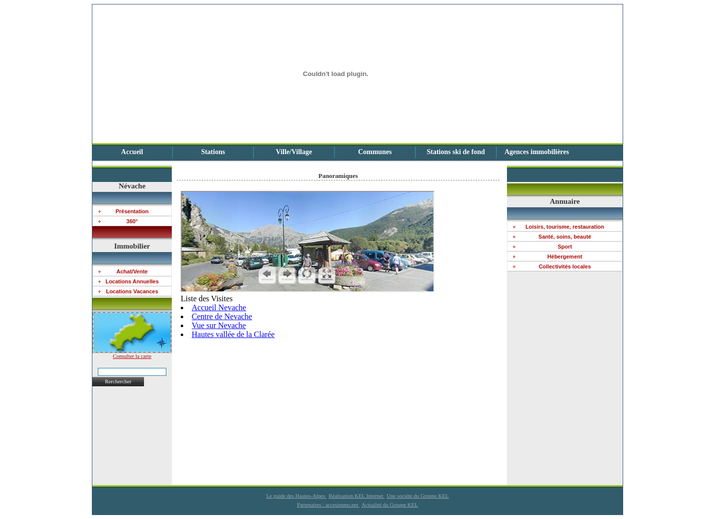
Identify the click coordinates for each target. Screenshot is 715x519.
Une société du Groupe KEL (418, 496)
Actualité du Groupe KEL (389, 505)
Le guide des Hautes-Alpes (296, 496)
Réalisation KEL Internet (357, 496)
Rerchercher (118, 381)
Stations (213, 152)
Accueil (132, 152)
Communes (375, 152)
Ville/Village (294, 152)
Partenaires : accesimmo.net (328, 505)
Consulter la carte (132, 353)
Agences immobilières (536, 152)
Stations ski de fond (456, 152)
